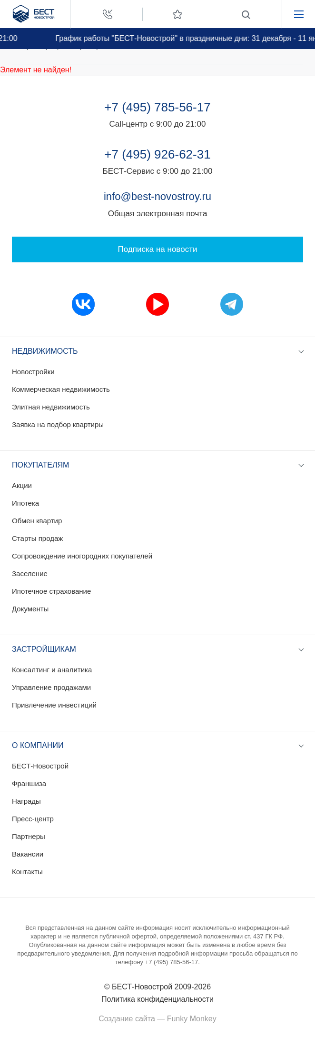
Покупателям (40, 465)
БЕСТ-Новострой (40, 766)
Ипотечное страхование (51, 591)
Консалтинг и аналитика (52, 670)
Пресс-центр (41, 46)
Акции (22, 485)
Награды (26, 801)
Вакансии (27, 854)
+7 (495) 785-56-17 (157, 107)
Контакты (27, 871)
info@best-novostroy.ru (157, 196)
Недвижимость (45, 351)
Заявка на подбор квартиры (58, 424)
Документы (30, 609)
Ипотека (25, 503)
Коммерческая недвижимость (61, 389)
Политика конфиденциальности (157, 999)
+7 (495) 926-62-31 (157, 154)
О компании (38, 745)
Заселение (30, 573)
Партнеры (28, 836)
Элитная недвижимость (51, 407)
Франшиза (29, 783)
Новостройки (33, 372)
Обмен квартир (37, 521)
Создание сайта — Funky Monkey (157, 1019)
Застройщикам (44, 649)
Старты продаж (37, 538)
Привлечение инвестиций (54, 705)
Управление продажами (51, 687)
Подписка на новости (157, 249)
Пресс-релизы (97, 46)
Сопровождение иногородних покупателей (82, 556)
